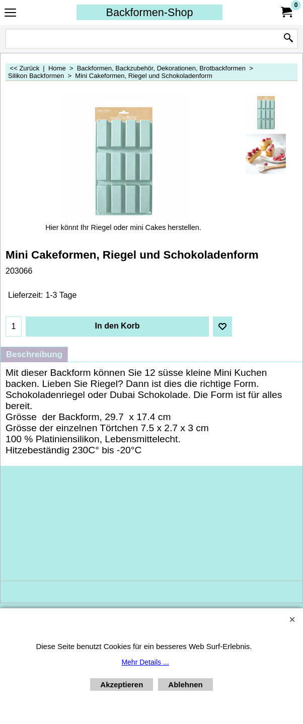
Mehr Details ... (145, 662)
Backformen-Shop (149, 12)
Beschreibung (34, 354)
